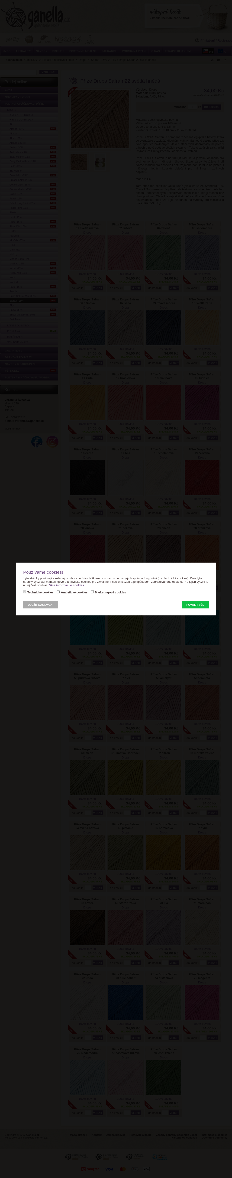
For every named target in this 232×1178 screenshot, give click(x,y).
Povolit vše (195, 604)
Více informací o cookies (66, 585)
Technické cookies (40, 592)
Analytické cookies (74, 592)
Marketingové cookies (110, 592)
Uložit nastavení (40, 604)
